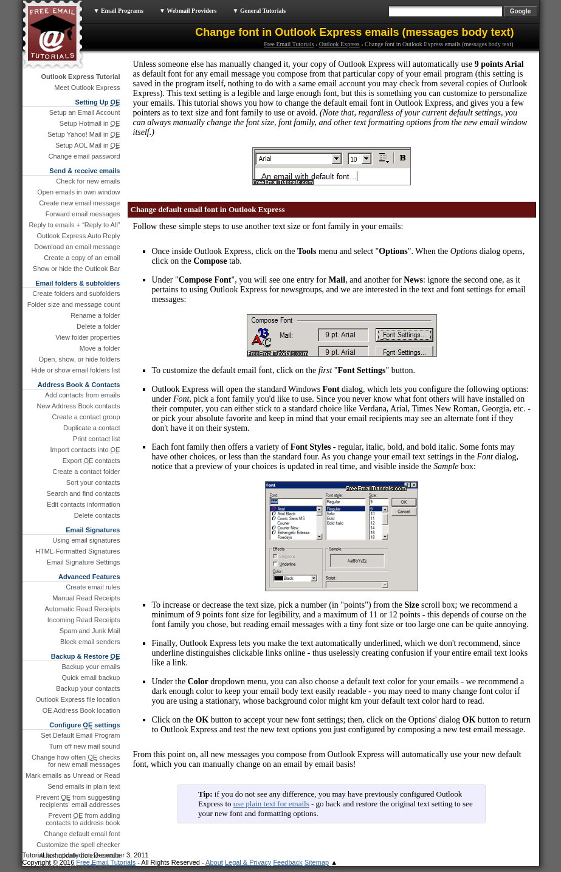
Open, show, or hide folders (79, 359)
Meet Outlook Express (87, 87)
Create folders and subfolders (76, 293)
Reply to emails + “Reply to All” (74, 224)
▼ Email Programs (118, 10)
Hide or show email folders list (75, 370)
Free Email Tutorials (289, 44)
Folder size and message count (73, 304)
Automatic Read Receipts (82, 609)
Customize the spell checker (78, 844)
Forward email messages (83, 214)
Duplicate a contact (91, 427)
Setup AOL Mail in (87, 145)
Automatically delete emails (79, 855)
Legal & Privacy (248, 862)
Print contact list (96, 438)
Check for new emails (88, 181)
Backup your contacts (88, 688)
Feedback (287, 862)
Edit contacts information (83, 504)
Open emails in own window (78, 192)
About (214, 862)
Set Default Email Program (80, 735)
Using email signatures (86, 540)
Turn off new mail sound (84, 746)
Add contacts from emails (82, 395)
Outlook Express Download (80, 866)
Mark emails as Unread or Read (73, 775)
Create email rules (93, 587)
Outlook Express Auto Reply (78, 235)
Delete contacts (97, 515)
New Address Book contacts (78, 406)
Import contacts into (85, 449)
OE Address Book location (81, 710)
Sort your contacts (93, 482)
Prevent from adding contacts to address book (83, 819)
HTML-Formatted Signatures (77, 551)
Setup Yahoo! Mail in (83, 134)
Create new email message (79, 203)
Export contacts (91, 460)
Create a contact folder (86, 471)
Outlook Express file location (78, 699)
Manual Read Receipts (86, 598)
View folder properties (87, 337)
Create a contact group (86, 417)
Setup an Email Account (84, 112)
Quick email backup (91, 677)
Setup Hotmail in (90, 123)
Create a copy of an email (82, 257)
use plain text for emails (271, 803)
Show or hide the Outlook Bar (76, 268)
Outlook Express (339, 44)
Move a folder (100, 348)
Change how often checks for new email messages (76, 761)
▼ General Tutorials (259, 10)
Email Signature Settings (83, 562)
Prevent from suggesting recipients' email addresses (78, 801)
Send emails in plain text (83, 786)
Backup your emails (91, 666)
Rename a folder (95, 315)
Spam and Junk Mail (90, 630)
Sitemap (317, 862)
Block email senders (90, 641)
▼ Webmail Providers (188, 10)
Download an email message (77, 246)
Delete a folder (98, 326)
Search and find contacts (83, 493)
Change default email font (82, 833)
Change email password (84, 156)
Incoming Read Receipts (83, 619)
